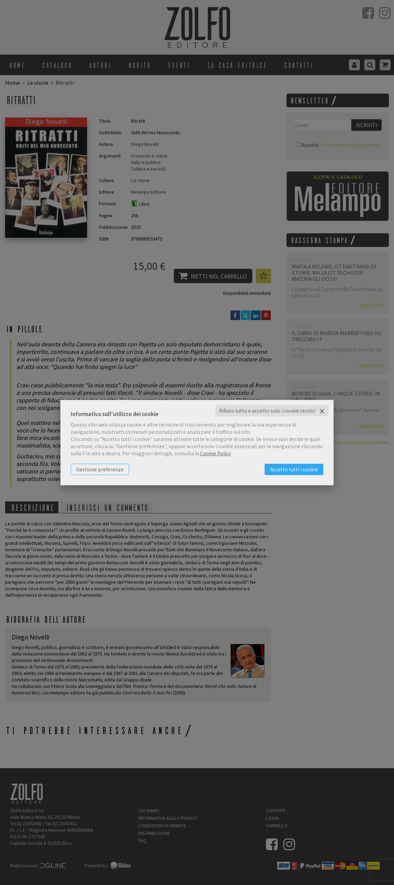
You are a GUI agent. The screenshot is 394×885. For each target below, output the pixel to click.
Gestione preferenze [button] (100, 469)
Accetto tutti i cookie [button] (294, 469)
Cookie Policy (215, 453)
